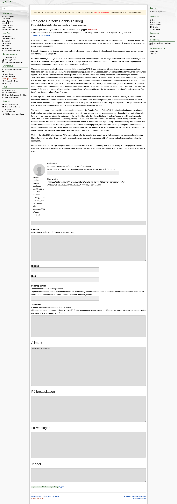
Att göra (7, 46)
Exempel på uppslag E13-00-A (15, 95)
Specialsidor (9, 109)
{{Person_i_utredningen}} (88, 366)
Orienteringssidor (8, 38)
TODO (7, 71)
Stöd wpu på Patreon (9, 78)
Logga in (153, 53)
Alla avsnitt (6, 19)
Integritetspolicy (36, 496)
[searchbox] (49, 173)
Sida (153, 20)
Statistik (7, 41)
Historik (155, 27)
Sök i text (8, 83)
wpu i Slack (9, 74)
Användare (92, 30)
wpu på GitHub (10, 76)
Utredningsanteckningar (13, 69)
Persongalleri (9, 16)
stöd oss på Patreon (101, 12)
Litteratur (8, 43)
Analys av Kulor (8, 25)
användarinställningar (41, 35)
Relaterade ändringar (12, 107)
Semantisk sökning (11, 81)
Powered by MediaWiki (131, 496)
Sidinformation (10, 111)
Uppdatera (156, 29)
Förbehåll (56, 496)
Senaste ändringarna (12, 50)
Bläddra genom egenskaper (14, 114)
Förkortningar (7, 27)
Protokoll (5, 23)
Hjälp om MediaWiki (12, 97)
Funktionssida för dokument (14, 62)
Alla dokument (7, 21)
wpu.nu (7, 2)
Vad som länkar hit (11, 104)
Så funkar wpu (10, 90)
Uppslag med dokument (10, 29)
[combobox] (83, 173)
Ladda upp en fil (10, 57)
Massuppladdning (11, 60)
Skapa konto (154, 51)
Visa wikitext (156, 24)
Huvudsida (8, 36)
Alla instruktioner (11, 92)
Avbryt (61, 487)
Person (152, 36)
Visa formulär (157, 22)
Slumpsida (8, 48)
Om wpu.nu (47, 496)
